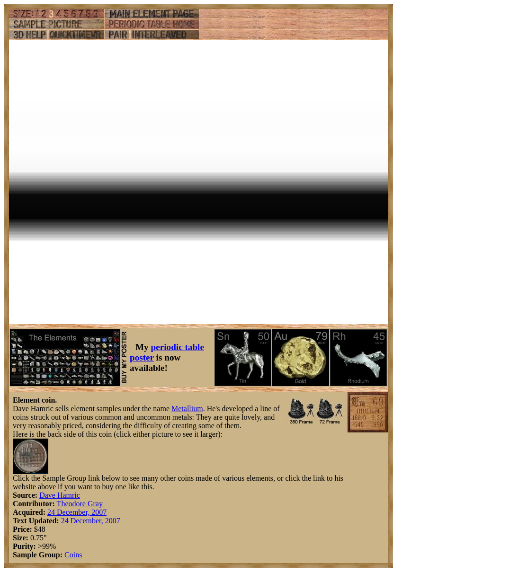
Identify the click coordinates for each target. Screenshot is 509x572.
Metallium (187, 409)
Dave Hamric (59, 495)
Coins (73, 555)
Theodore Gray (80, 504)
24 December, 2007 (77, 512)
